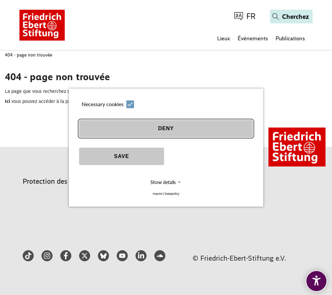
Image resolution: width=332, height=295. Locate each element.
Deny (166, 128)
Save (121, 156)
